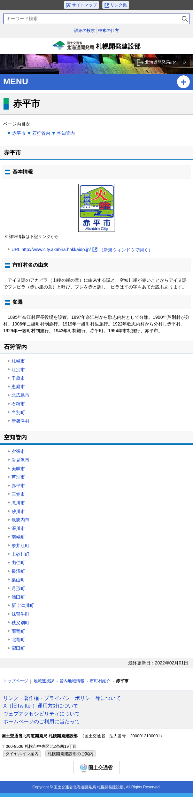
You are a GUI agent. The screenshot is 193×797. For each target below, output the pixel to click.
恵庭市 (18, 386)
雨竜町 (18, 631)
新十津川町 (23, 605)
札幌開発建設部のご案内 (70, 753)
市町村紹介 (100, 680)
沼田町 (18, 648)
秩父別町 (20, 622)
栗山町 (18, 579)
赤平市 (19, 133)
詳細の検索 (84, 30)
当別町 (18, 412)
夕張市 (18, 451)
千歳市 (18, 378)
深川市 (18, 528)
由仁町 (18, 562)
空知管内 (66, 133)
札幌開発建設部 (96, 47)
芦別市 (18, 476)
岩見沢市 (20, 460)
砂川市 (18, 511)
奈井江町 (20, 545)
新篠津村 (20, 421)
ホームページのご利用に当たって (41, 721)
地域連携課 (44, 680)
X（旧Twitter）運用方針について (40, 706)
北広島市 (20, 395)
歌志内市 (20, 519)
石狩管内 (41, 133)
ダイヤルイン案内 (22, 753)
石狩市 (18, 403)
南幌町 (18, 537)
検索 (184, 18)
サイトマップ (84, 5)
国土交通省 (96, 767)
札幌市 (18, 361)
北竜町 (18, 639)
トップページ (15, 680)
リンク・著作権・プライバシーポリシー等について (62, 698)
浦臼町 (18, 597)
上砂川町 (20, 554)
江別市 (18, 369)
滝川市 (18, 502)
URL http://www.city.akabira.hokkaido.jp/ (82, 250)
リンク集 (118, 5)
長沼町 (18, 571)
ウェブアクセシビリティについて (41, 714)
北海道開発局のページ (166, 62)
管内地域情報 (71, 680)
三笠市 (18, 494)
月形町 (18, 588)
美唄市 (18, 468)
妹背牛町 (20, 614)
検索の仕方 (108, 30)
